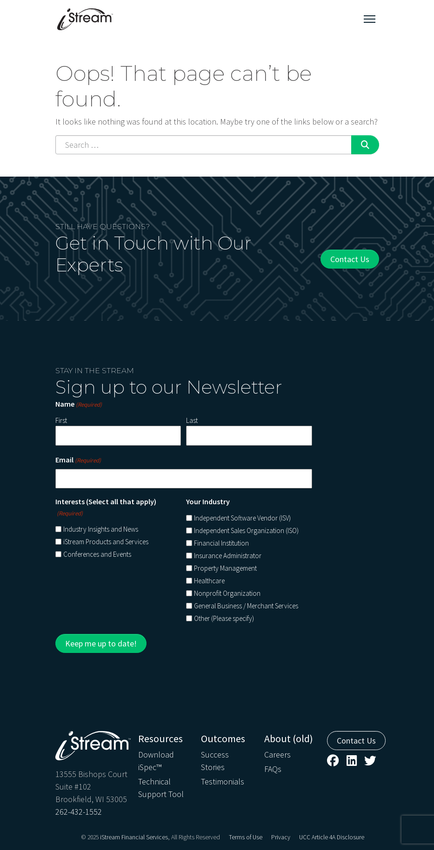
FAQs (272, 769)
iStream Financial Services (134, 837)
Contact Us (349, 259)
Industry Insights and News (100, 529)
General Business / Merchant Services (246, 605)
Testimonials (222, 781)
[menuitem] (164, 765)
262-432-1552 (78, 811)
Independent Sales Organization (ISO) (246, 530)
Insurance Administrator (227, 555)
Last (192, 420)
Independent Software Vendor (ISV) (242, 518)
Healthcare (209, 580)
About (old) (288, 738)
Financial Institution (221, 543)
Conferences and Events (97, 554)
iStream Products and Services (105, 541)
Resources (160, 738)
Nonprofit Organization (227, 593)
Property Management (225, 568)
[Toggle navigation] (369, 19)
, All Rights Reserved (194, 837)
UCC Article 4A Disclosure (331, 837)
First (61, 420)
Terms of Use (245, 837)
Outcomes (223, 738)
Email (78, 460)
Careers (277, 754)
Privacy (280, 837)
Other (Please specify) (224, 618)
